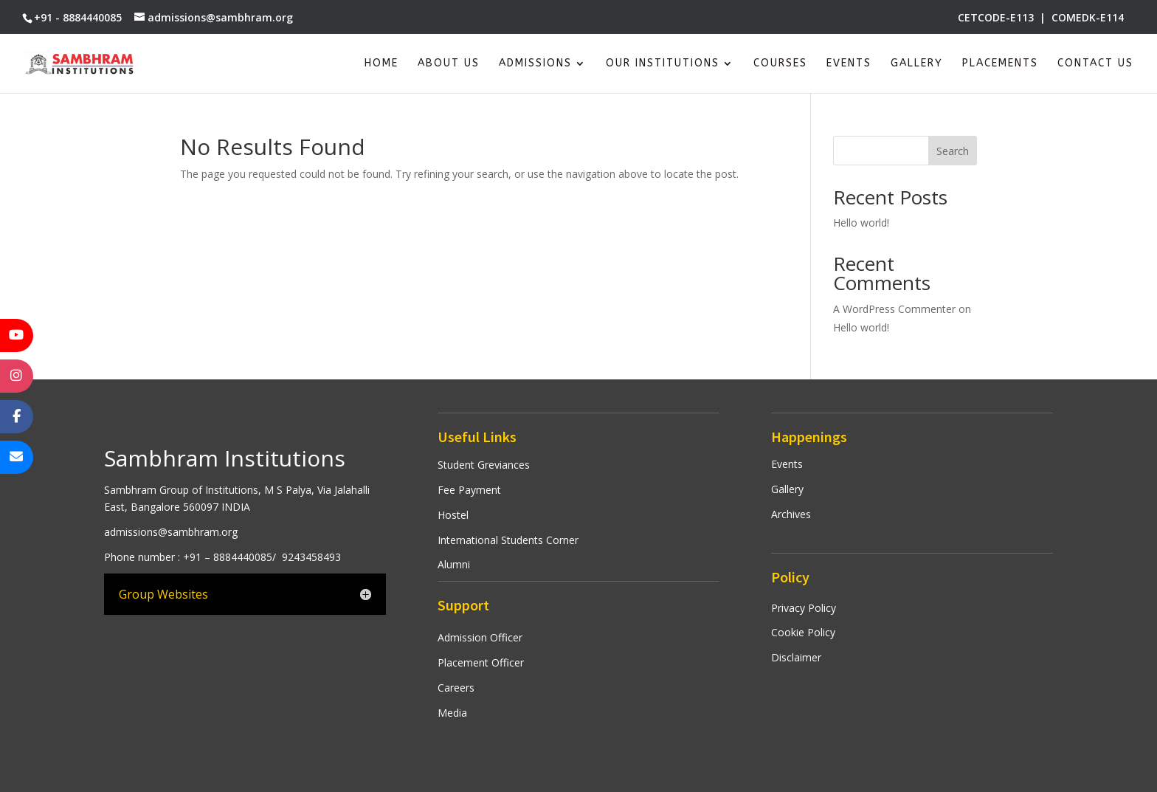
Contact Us (1095, 63)
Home (381, 63)
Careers (456, 688)
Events (848, 63)
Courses (780, 63)
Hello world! (861, 223)
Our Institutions (662, 63)
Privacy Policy (803, 608)
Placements (1000, 63)
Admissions (535, 63)
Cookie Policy (803, 632)
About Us (449, 63)
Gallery (917, 63)
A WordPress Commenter (894, 309)
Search (952, 151)
